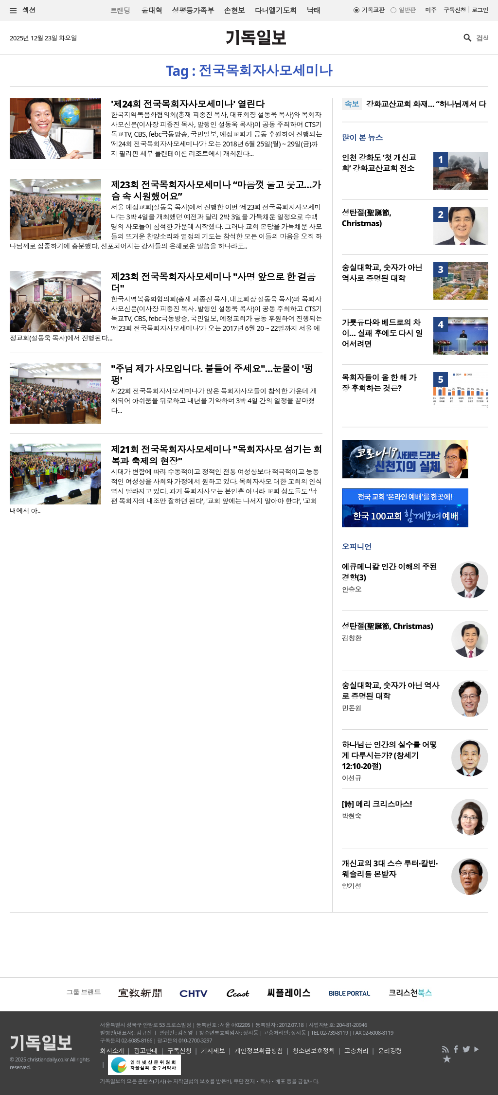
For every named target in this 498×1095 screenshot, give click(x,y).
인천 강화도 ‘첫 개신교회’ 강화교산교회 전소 (379, 163)
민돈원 (351, 708)
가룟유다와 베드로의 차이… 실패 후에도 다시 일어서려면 (382, 333)
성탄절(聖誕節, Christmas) (366, 218)
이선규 (351, 778)
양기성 (351, 886)
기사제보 (213, 1050)
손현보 (234, 10)
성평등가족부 (193, 10)
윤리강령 (390, 1050)
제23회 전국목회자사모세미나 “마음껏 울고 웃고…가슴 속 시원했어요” (215, 191)
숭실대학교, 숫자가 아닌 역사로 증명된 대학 (382, 273)
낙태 (313, 10)
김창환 (351, 638)
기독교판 (373, 10)
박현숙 (351, 816)
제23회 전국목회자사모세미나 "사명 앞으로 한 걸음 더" (213, 282)
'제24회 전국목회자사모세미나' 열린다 (188, 104)
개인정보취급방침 (258, 1050)
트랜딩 (120, 10)
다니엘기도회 (276, 10)
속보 (351, 104)
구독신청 (455, 10)
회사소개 (112, 1050)
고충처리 (356, 1050)
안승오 (351, 589)
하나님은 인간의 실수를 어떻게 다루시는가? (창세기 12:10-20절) (389, 755)
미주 (430, 10)
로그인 (480, 10)
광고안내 (146, 1050)
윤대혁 (151, 10)
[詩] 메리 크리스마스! (377, 804)
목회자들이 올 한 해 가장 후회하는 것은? (379, 383)
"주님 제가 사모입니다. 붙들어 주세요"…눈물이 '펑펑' (212, 374)
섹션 (23, 10)
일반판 (407, 10)
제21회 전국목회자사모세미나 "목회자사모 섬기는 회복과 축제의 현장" (216, 455)
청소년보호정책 (313, 1050)
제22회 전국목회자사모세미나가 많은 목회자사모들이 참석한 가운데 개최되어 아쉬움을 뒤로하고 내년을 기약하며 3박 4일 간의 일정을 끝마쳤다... (214, 400)
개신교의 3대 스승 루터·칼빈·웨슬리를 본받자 (390, 869)
